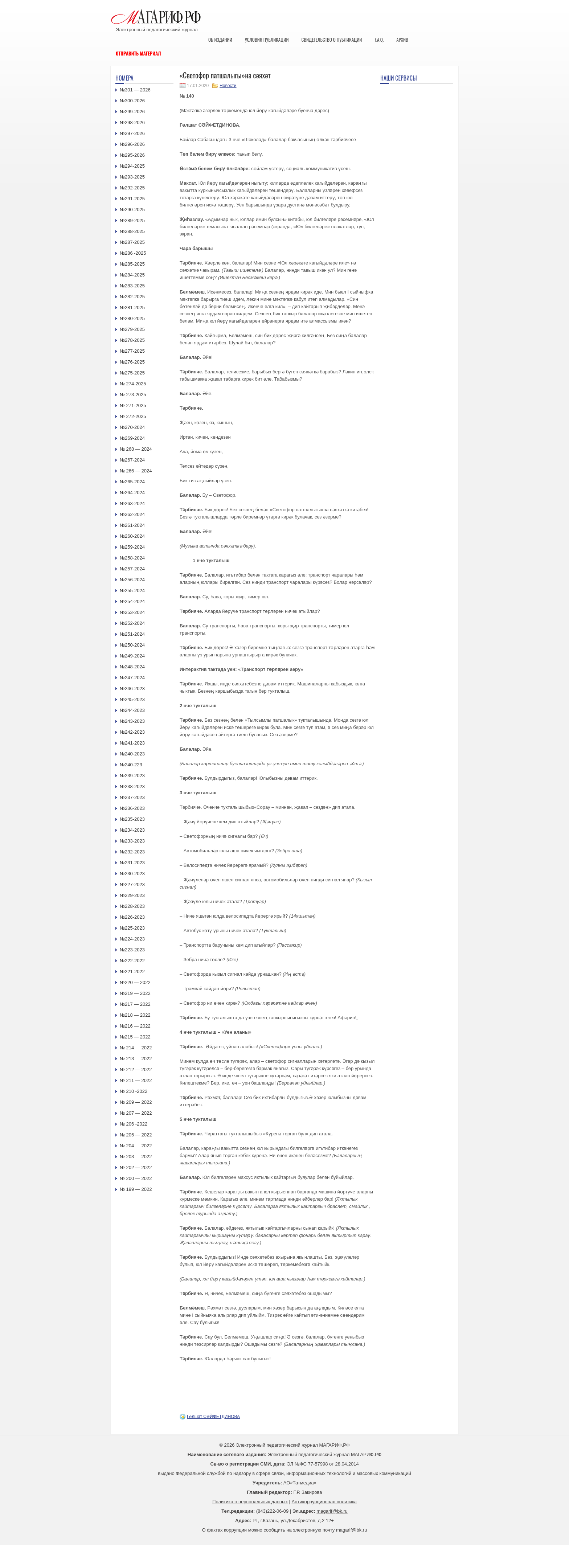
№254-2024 (132, 601)
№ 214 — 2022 (136, 1047)
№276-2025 (132, 362)
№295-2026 (132, 155)
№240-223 (131, 764)
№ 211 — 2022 (136, 1080)
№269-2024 (132, 438)
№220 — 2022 (135, 982)
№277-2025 (132, 351)
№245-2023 (132, 699)
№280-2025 (132, 318)
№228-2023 (132, 906)
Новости (228, 85)
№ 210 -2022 (133, 1091)
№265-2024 (132, 481)
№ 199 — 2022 (136, 1189)
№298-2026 (132, 122)
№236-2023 (132, 808)
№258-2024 (132, 558)
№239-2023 (132, 775)
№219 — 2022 (135, 993)
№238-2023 (132, 786)
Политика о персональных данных (250, 1501)
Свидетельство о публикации (331, 39)
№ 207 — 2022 (136, 1113)
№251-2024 (132, 634)
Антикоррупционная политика (324, 1501)
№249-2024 (132, 656)
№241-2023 (132, 743)
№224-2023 (132, 939)
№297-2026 (132, 133)
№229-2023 (132, 895)
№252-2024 (132, 623)
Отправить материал (138, 53)
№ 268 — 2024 (136, 449)
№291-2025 (132, 198)
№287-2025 (132, 242)
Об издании (220, 39)
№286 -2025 (133, 253)
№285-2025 (132, 264)
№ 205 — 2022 (136, 1135)
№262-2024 (132, 514)
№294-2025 (132, 166)
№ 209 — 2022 (136, 1102)
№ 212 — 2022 (136, 1069)
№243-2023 (132, 721)
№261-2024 (132, 525)
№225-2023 (132, 928)
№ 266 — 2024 (136, 471)
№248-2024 (132, 666)
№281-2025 (132, 307)
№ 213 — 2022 (136, 1058)
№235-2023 (132, 819)
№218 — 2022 (135, 1015)
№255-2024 (132, 590)
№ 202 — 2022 (136, 1167)
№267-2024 (132, 460)
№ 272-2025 (133, 416)
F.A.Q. (379, 39)
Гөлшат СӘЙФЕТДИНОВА (213, 1416)
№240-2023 (132, 754)
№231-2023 (132, 862)
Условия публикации (267, 39)
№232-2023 (132, 852)
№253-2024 (132, 612)
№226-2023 (132, 917)
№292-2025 (132, 187)
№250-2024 (132, 645)
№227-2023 (132, 884)
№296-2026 (132, 144)
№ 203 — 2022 (136, 1156)
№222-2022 (132, 960)
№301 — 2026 (135, 90)
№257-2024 (132, 568)
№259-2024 (132, 547)
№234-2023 (132, 830)
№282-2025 (132, 296)
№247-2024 (132, 677)
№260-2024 (132, 536)
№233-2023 (132, 841)
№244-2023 (132, 710)
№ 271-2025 (133, 405)
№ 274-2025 (133, 383)
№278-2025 (132, 340)
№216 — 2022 (135, 1026)
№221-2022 (132, 971)
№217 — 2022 (135, 1004)
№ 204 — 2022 (136, 1145)
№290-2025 (132, 209)
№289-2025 (132, 220)
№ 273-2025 (133, 394)
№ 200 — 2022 (136, 1178)
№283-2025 (132, 285)
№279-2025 (132, 329)
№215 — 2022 (135, 1037)
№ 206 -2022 (133, 1124)
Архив (402, 39)
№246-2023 (132, 688)
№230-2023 (132, 873)
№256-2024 (132, 579)
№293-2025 (132, 177)
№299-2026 (132, 111)
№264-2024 (132, 492)
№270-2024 (132, 427)
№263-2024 (132, 503)
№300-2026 (132, 100)
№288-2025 (132, 231)
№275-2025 (132, 373)
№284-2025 (132, 275)
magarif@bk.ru (331, 1511)
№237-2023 (132, 797)
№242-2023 (132, 732)
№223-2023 (132, 949)
